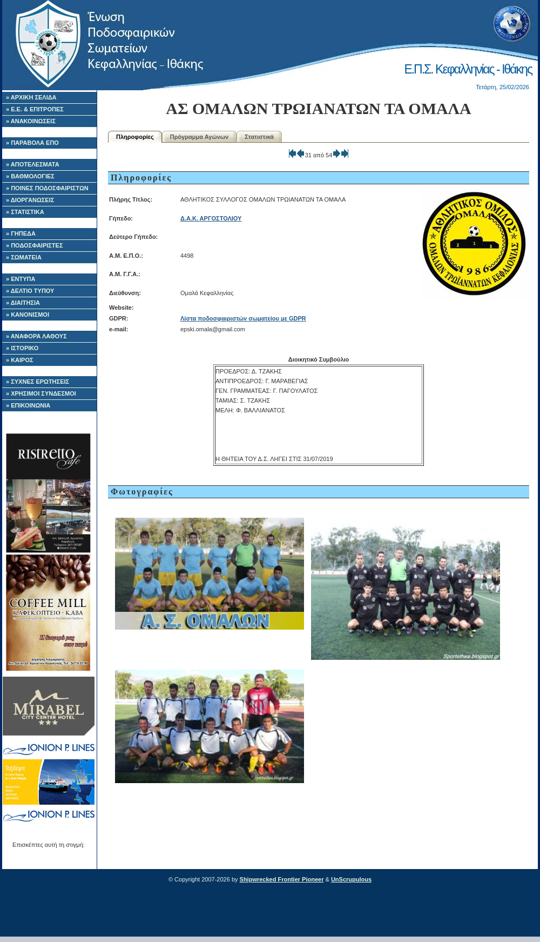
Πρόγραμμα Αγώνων (199, 136)
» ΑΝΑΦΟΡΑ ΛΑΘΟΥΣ (36, 336)
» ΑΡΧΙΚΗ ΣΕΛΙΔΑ (31, 97)
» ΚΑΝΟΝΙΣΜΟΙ (27, 314)
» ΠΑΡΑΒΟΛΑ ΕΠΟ (32, 142)
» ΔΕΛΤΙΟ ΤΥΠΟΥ (30, 291)
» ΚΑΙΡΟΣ (19, 360)
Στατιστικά (259, 136)
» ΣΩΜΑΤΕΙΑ (24, 257)
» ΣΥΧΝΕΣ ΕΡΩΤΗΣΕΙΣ (37, 381)
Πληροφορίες (135, 136)
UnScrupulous (351, 879)
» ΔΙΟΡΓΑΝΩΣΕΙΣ (30, 200)
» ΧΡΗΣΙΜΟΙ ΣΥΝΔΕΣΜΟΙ (41, 393)
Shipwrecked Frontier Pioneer (282, 879)
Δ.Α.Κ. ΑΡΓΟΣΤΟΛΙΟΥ (210, 218)
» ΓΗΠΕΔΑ (21, 233)
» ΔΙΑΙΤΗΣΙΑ (23, 302)
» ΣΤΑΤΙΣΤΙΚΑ (25, 212)
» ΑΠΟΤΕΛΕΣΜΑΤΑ (32, 164)
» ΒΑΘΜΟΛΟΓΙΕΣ (30, 176)
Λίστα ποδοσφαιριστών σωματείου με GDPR (243, 318)
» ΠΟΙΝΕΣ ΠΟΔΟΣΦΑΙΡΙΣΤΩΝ (47, 188)
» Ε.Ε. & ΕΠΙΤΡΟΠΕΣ (35, 109)
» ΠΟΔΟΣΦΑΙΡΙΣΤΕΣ (34, 245)
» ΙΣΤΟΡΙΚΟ (22, 348)
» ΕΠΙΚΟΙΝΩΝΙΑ (28, 405)
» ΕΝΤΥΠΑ (20, 279)
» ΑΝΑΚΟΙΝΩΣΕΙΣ (31, 121)
